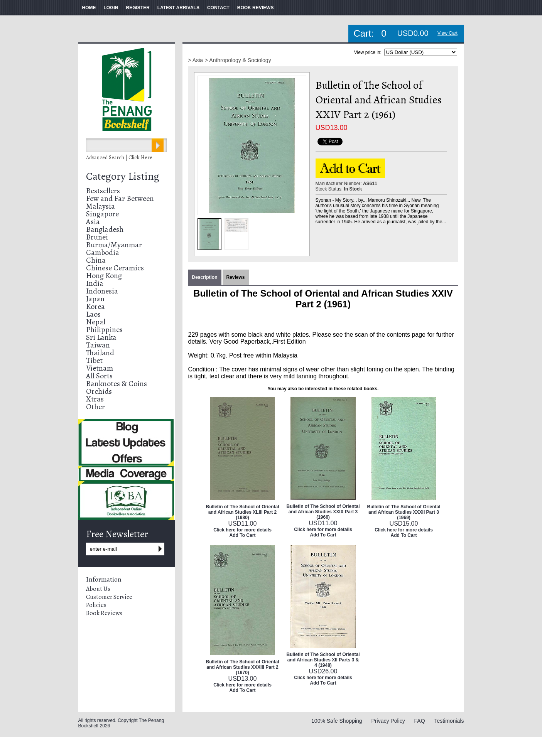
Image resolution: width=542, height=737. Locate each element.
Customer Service (109, 597)
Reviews (235, 277)
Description (205, 277)
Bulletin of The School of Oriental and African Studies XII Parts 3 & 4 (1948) (323, 660)
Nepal (95, 322)
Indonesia (102, 291)
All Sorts (99, 376)
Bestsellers (103, 191)
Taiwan (98, 345)
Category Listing (122, 176)
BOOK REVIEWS (255, 7)
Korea (95, 306)
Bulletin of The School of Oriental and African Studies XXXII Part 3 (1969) (404, 512)
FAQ (419, 721)
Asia (93, 221)
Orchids (99, 391)
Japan (95, 298)
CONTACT (218, 7)
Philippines (104, 329)
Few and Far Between (120, 198)
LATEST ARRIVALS (178, 7)
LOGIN (111, 7)
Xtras (95, 399)
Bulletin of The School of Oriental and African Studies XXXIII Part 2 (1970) (242, 667)
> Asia (195, 60)
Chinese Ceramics (115, 268)
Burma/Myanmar (114, 244)
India (94, 283)
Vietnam (99, 368)
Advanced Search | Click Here (119, 157)
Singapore (102, 214)
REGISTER (138, 7)
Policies (96, 605)
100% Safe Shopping (336, 721)
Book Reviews (104, 613)
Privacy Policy (388, 721)
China (96, 260)
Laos (93, 314)
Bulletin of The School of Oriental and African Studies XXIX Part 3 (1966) (323, 512)
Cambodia (102, 252)
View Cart (447, 33)
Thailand (100, 352)
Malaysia (100, 206)
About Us (98, 589)
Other (95, 406)
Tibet (94, 360)
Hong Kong (104, 275)
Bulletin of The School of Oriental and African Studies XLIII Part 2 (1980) (242, 512)
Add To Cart (243, 535)
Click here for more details (242, 530)
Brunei (97, 237)
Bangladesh (104, 229)
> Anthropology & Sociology (238, 60)
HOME (89, 7)
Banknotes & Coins (116, 383)
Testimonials (449, 721)
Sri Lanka (101, 337)
